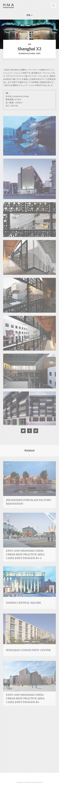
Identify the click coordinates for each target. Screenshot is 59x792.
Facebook (29, 431)
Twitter (23, 431)
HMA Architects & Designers (8, 4)
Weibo (35, 431)
